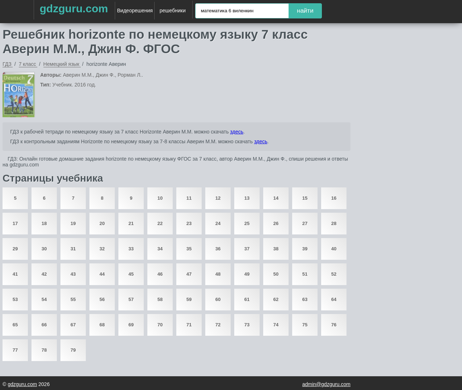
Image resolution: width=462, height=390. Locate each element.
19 (73, 223)
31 (73, 248)
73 (246, 324)
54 (44, 299)
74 (275, 324)
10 (160, 198)
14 (275, 198)
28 (333, 223)
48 (217, 274)
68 (102, 324)
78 (44, 350)
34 (160, 248)
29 (15, 248)
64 (333, 299)
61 (246, 299)
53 (15, 299)
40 (333, 248)
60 (217, 299)
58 (160, 299)
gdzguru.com (73, 8)
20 (102, 223)
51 (304, 274)
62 (275, 299)
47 (189, 274)
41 (15, 274)
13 (246, 198)
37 (246, 248)
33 (131, 248)
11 (189, 198)
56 (102, 299)
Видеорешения (135, 10)
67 (73, 324)
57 (131, 299)
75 (304, 324)
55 (73, 299)
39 (304, 248)
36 (217, 248)
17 (15, 223)
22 (160, 223)
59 (189, 299)
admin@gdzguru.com (326, 384)
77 (15, 350)
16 (333, 198)
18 (44, 223)
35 (189, 248)
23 (189, 223)
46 (160, 274)
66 (44, 324)
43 (73, 274)
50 (275, 274)
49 (246, 274)
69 (131, 324)
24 (217, 223)
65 (15, 324)
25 (246, 223)
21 (131, 223)
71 (189, 324)
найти (305, 10)
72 (217, 324)
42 (44, 274)
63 (304, 299)
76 (333, 324)
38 (275, 248)
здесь (236, 132)
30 (44, 248)
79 (73, 350)
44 (102, 274)
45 (131, 274)
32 (102, 248)
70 (160, 324)
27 (304, 223)
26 (275, 223)
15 (304, 198)
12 (217, 198)
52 (333, 274)
